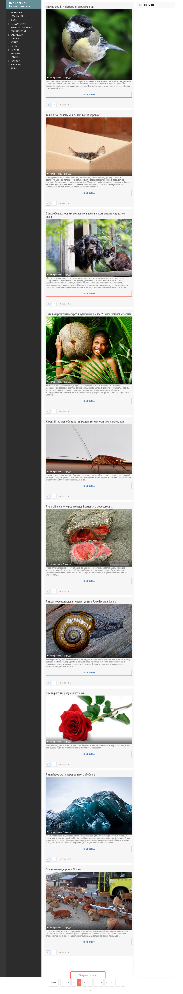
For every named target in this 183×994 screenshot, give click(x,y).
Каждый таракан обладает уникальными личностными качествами (85, 421)
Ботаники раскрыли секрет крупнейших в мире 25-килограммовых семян (88, 314)
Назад (53, 983)
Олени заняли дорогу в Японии (63, 869)
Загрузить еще (88, 975)
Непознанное (17, 16)
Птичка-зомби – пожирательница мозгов (70, 6)
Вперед (88, 990)
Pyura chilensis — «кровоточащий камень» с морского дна (79, 506)
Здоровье (15, 53)
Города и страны (19, 24)
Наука (14, 46)
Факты (14, 20)
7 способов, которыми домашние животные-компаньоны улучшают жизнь (85, 215)
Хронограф (16, 65)
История (15, 50)
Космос (14, 42)
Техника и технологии (21, 27)
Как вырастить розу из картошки (65, 693)
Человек (14, 57)
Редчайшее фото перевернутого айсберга (70, 774)
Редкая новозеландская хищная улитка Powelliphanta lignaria (81, 601)
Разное (14, 68)
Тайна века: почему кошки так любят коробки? (73, 115)
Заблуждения (17, 35)
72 (123, 983)
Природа (15, 38)
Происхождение (18, 31)
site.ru (23, 4)
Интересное (16, 12)
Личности (15, 61)
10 (112, 983)
